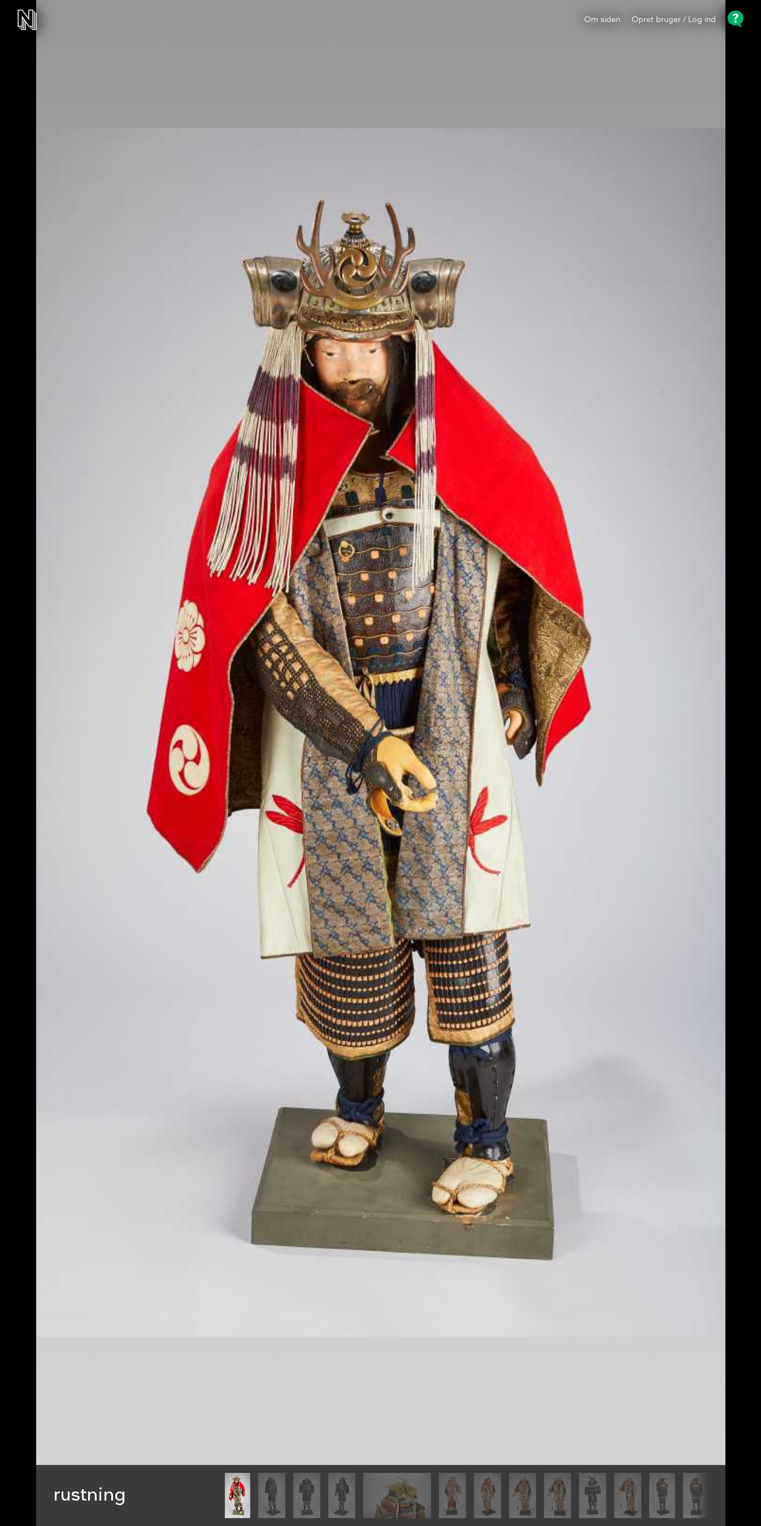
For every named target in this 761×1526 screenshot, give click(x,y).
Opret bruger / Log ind (674, 20)
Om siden (602, 20)
